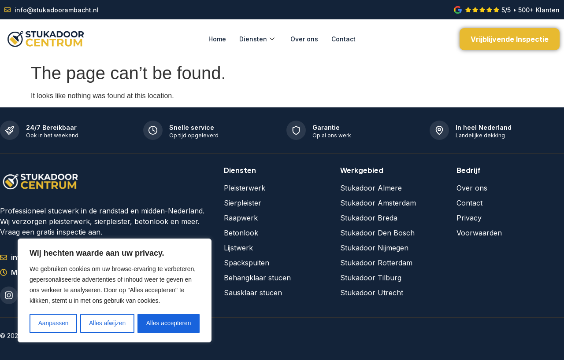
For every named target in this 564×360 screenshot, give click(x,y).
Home (217, 39)
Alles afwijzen (107, 323)
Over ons (304, 39)
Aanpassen (53, 323)
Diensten (257, 39)
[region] (115, 290)
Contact (343, 39)
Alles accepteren (169, 323)
